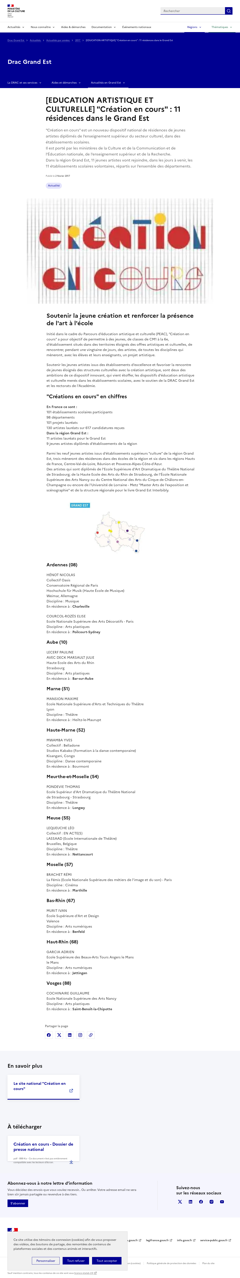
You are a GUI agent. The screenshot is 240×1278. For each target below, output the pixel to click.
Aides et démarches (64, 83)
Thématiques (220, 27)
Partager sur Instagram (80, 1035)
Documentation (102, 27)
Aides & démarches (73, 27)
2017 (78, 40)
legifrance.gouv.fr (157, 1240)
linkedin (190, 1202)
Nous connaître (41, 27)
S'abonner (17, 1203)
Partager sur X (59, 1035)
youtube (222, 1202)
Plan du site (208, 1263)
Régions (192, 27)
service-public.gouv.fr (214, 1240)
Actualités (14, 27)
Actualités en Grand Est (106, 83)
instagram (211, 1202)
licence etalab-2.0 (83, 1273)
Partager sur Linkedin (70, 1035)
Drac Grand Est (16, 40)
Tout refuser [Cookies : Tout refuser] (76, 1260)
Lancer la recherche (228, 11)
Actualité (54, 186)
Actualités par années (58, 40)
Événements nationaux (136, 27)
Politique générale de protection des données (171, 1263)
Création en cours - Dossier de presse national (43, 1147)
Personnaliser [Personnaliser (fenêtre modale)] (45, 1260)
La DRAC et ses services (22, 83)
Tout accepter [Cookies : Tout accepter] (107, 1260)
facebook (201, 1202)
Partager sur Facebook (48, 1035)
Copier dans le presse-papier (90, 1035)
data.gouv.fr (130, 1240)
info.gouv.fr (184, 1240)
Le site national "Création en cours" (40, 1086)
